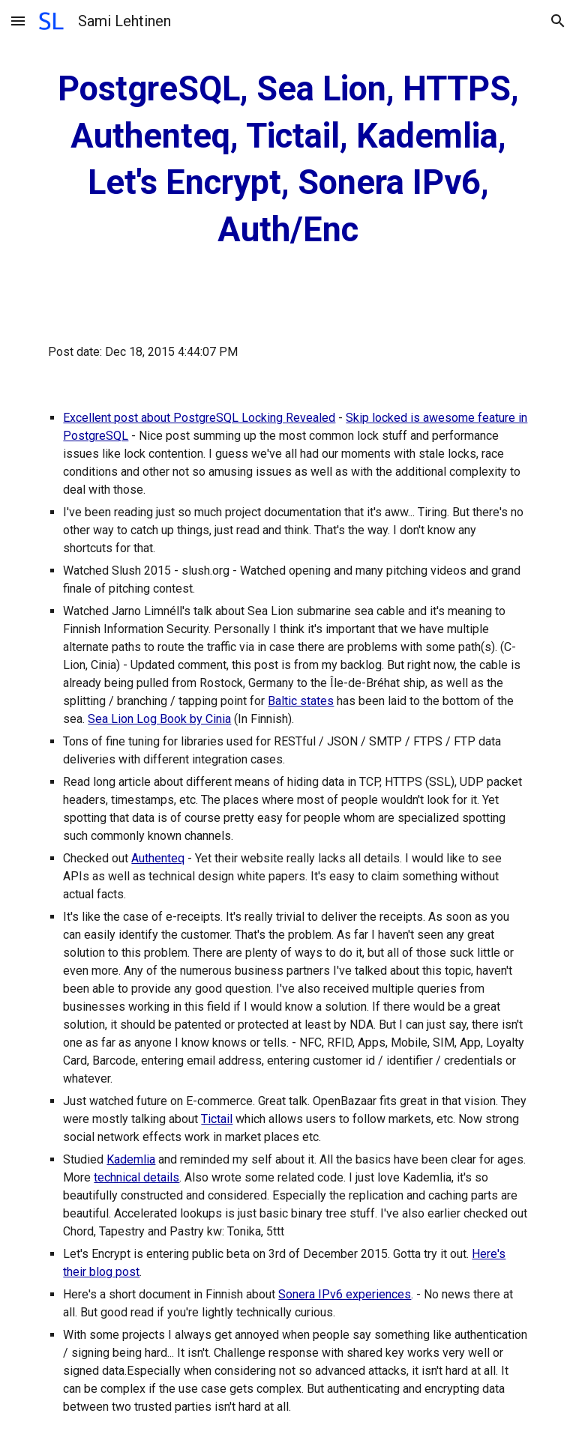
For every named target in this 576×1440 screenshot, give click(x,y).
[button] (18, 20)
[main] (287, 159)
